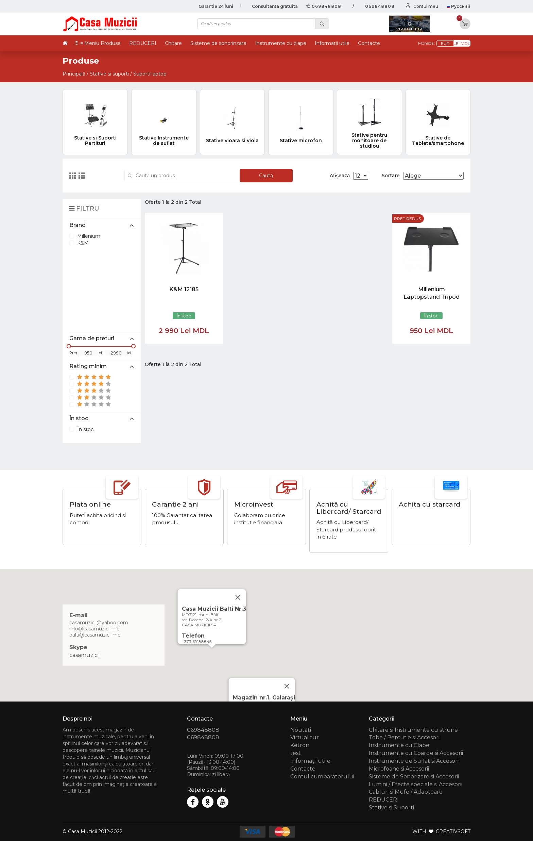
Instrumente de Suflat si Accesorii (414, 761)
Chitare (173, 43)
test (295, 753)
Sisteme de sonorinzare (218, 43)
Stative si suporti (109, 74)
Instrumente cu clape (280, 43)
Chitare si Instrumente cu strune (413, 730)
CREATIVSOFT (453, 831)
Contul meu (425, 6)
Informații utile (332, 43)
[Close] (287, 686)
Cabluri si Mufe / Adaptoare (406, 792)
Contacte (369, 43)
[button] (211, 654)
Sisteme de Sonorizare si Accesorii (414, 776)
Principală (74, 74)
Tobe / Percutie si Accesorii (405, 737)
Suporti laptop (150, 74)
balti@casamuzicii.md (95, 634)
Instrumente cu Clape (399, 745)
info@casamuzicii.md (94, 628)
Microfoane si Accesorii (399, 768)
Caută (266, 175)
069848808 (323, 6)
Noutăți (300, 730)
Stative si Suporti (391, 807)
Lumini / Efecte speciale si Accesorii (415, 784)
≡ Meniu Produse (100, 43)
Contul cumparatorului (322, 776)
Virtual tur (304, 737)
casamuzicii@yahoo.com (98, 622)
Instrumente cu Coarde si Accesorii (416, 753)
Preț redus (407, 218)
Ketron (299, 745)
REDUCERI (142, 43)
